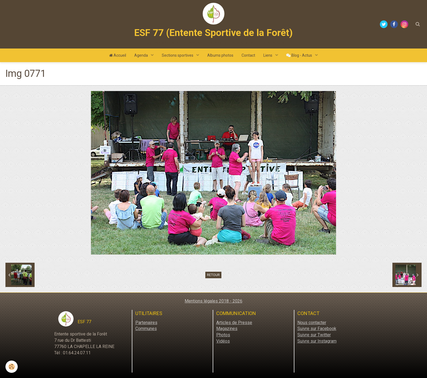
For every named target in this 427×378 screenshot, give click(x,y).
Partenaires (146, 322)
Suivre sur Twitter (314, 334)
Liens (268, 55)
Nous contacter (311, 322)
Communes (146, 328)
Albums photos (220, 55)
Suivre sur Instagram (317, 341)
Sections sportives (178, 55)
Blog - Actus (299, 55)
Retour (213, 275)
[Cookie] (11, 367)
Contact (248, 55)
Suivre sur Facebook (316, 328)
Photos (223, 334)
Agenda (141, 55)
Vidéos (223, 341)
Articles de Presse (234, 322)
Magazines (226, 328)
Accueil (117, 55)
